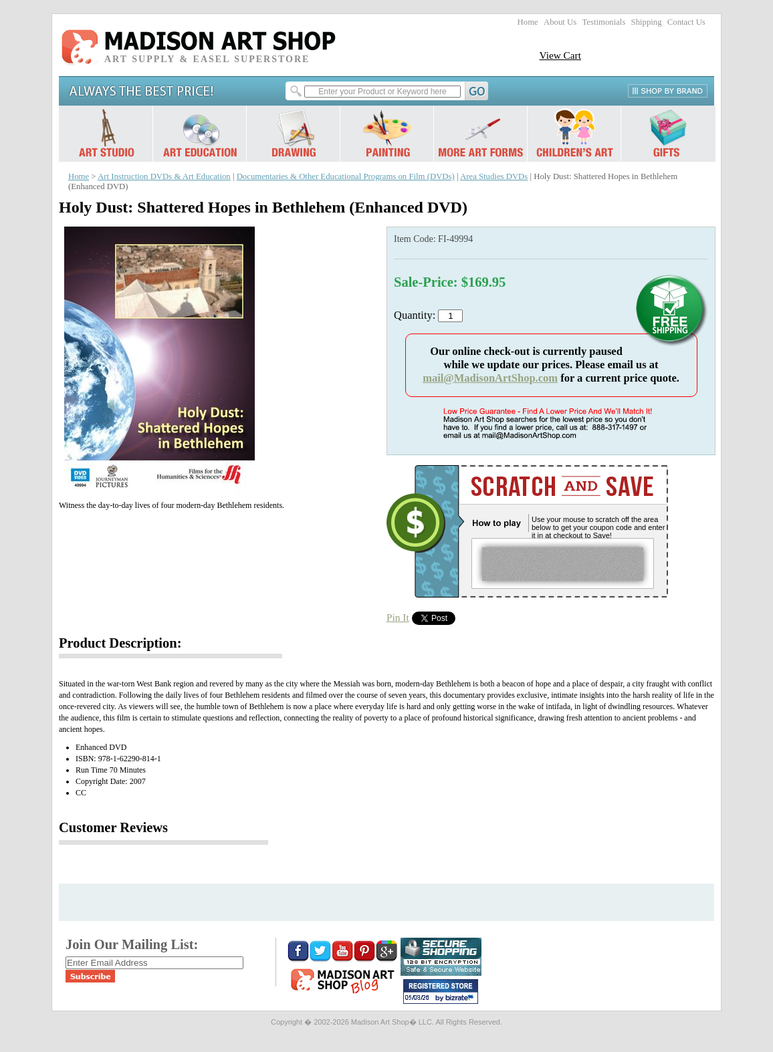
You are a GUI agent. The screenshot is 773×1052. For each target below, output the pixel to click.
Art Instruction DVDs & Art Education (164, 176)
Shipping (646, 22)
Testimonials (603, 22)
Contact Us (686, 22)
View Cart (560, 55)
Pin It (397, 617)
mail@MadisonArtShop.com (490, 378)
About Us (560, 22)
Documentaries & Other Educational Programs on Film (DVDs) (346, 176)
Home (528, 22)
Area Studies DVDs (494, 176)
